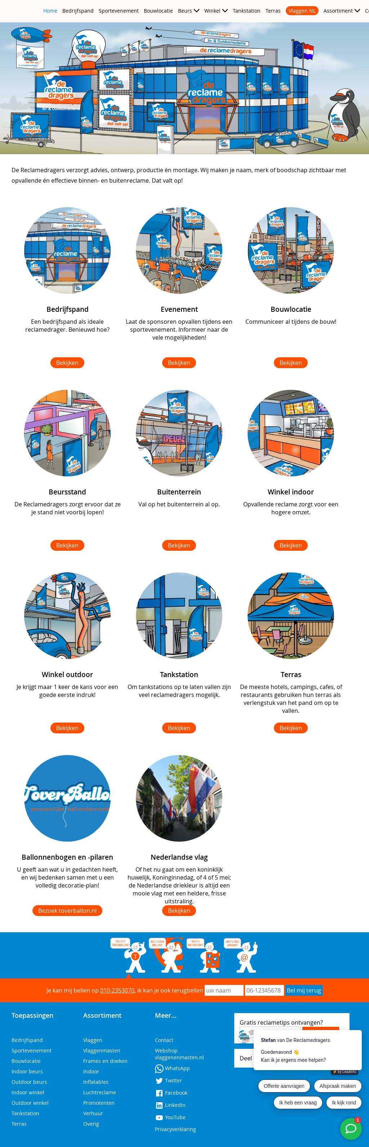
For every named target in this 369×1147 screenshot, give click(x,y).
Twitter (168, 1080)
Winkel (212, 10)
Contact (164, 1040)
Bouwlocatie (158, 10)
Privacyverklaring (175, 1129)
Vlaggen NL (302, 10)
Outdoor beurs (29, 1081)
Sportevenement (119, 10)
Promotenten (99, 1102)
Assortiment (338, 10)
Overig (91, 1123)
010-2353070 (117, 990)
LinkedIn (170, 1105)
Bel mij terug (304, 990)
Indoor (91, 1071)
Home (50, 10)
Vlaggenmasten (101, 1050)
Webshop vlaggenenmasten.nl (179, 1054)
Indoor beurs (27, 1071)
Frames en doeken (105, 1060)
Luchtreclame (99, 1092)
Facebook (171, 1092)
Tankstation (247, 10)
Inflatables (95, 1081)
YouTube (170, 1117)
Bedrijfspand (78, 10)
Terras (273, 10)
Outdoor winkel (30, 1102)
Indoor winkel (28, 1092)
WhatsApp (172, 1068)
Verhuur (93, 1113)
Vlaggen (92, 1040)
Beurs (185, 10)
